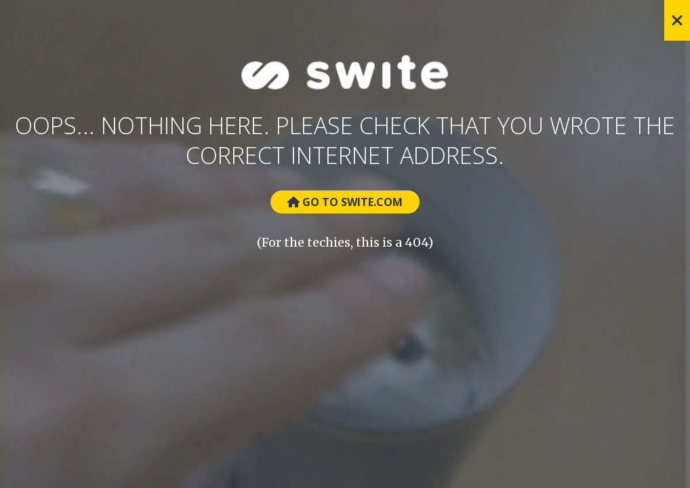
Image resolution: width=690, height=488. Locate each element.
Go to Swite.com (345, 202)
